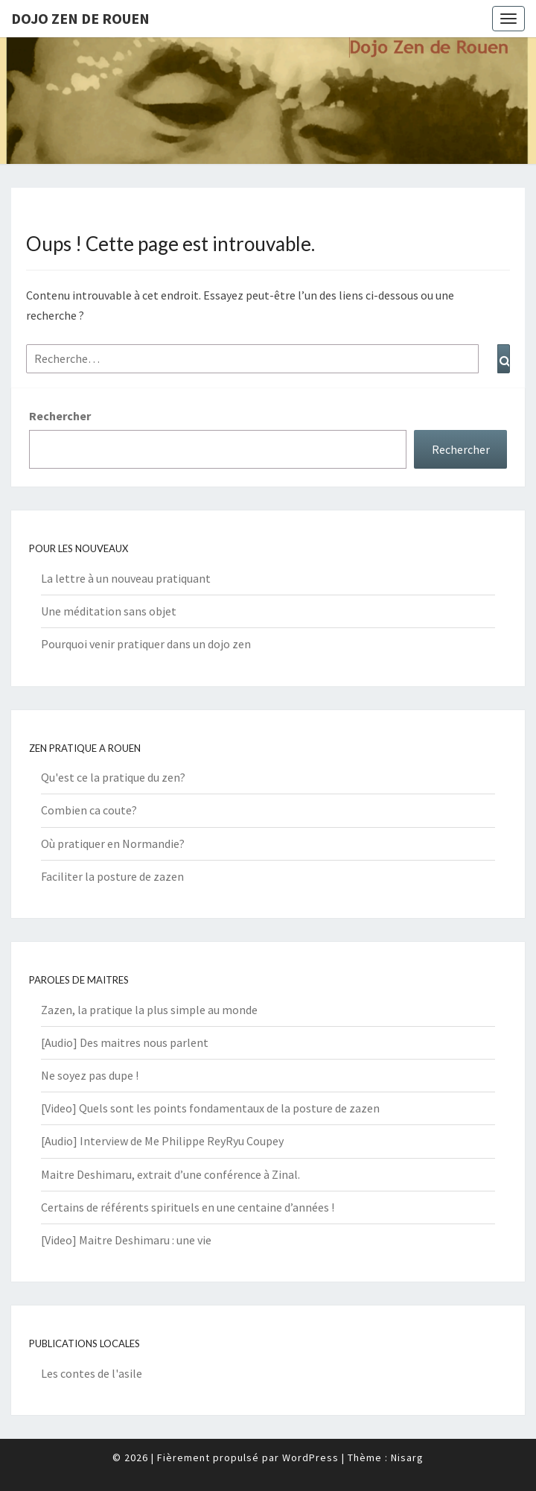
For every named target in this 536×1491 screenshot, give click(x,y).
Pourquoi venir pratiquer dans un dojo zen (146, 643)
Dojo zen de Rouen (80, 18)
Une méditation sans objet (108, 611)
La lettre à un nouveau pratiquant (126, 578)
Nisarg (407, 1457)
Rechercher (60, 415)
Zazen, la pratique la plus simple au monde (149, 1009)
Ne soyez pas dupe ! (89, 1075)
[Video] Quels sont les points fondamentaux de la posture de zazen (210, 1108)
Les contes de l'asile (91, 1373)
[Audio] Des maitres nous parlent (124, 1042)
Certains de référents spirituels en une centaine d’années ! (187, 1207)
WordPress (310, 1457)
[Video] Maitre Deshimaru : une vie (126, 1239)
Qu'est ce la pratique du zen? (113, 777)
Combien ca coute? (89, 810)
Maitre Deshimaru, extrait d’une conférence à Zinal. (170, 1174)
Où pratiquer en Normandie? (113, 843)
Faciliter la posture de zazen (112, 876)
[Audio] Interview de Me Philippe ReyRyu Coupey (162, 1140)
